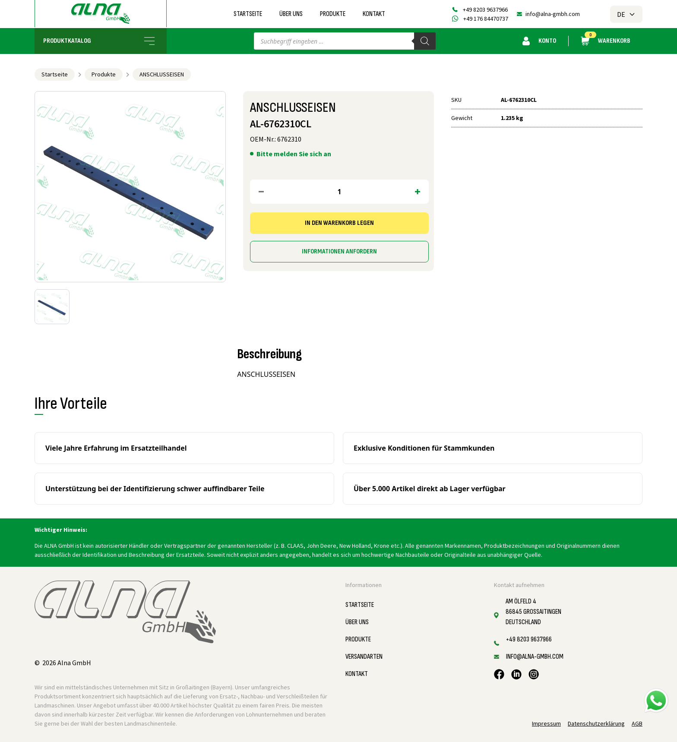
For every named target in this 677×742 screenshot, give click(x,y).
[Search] (425, 41)
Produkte (332, 14)
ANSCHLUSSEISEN (161, 74)
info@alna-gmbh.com (552, 14)
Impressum (546, 723)
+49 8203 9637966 (485, 9)
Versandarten (364, 657)
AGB (637, 723)
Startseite (248, 14)
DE (626, 14)
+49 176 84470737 (485, 18)
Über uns (291, 14)
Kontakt (374, 14)
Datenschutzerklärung (596, 723)
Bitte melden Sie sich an (293, 153)
